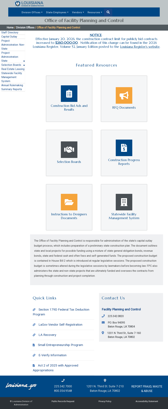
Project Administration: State (10, 56)
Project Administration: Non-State (13, 44)
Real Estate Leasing (12, 69)
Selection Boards (11, 64)
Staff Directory (9, 32)
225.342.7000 (63, 386)
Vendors (77, 12)
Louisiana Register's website (140, 47)
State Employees (56, 12)
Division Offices (31, 12)
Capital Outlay (9, 36)
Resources (94, 12)
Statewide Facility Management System (11, 77)
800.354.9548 (63, 390)
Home (10, 27)
